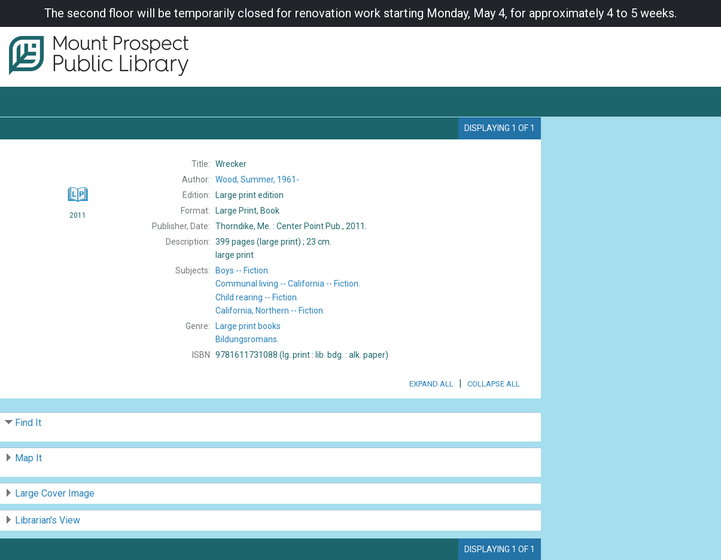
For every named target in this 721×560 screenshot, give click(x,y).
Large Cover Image (55, 493)
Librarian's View (47, 520)
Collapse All (493, 383)
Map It (28, 458)
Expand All (431, 383)
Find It (28, 422)
